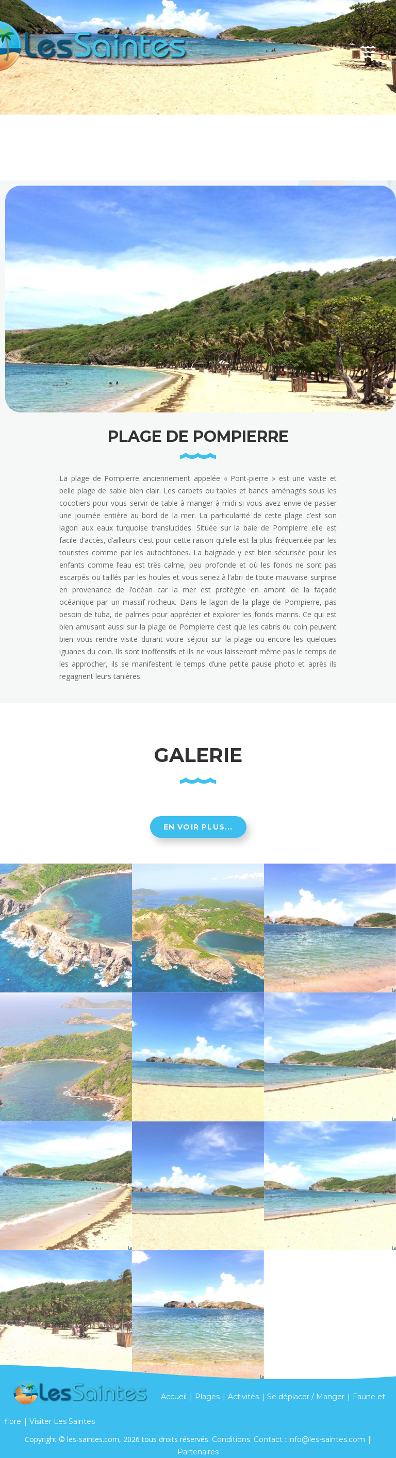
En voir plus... (198, 827)
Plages (207, 1396)
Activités (243, 1396)
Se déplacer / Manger (305, 1396)
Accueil (174, 1396)
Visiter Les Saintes (62, 1421)
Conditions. (232, 1439)
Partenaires (198, 1451)
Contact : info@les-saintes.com (309, 1439)
